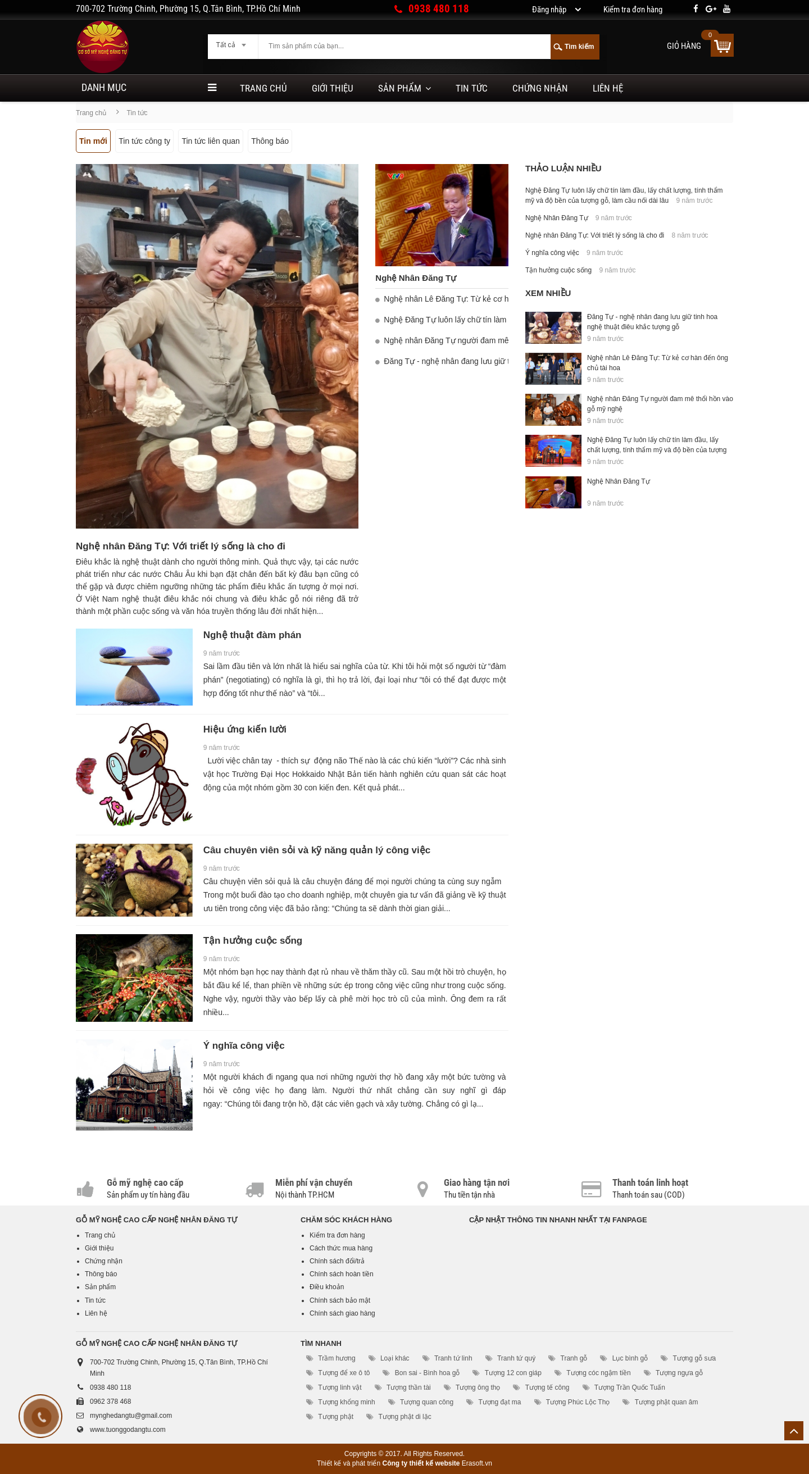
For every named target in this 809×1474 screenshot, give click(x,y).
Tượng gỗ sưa (694, 1358)
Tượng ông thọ (478, 1387)
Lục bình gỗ (630, 1358)
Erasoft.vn (477, 1463)
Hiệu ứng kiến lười (245, 729)
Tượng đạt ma (499, 1402)
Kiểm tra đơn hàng (337, 1235)
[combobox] (233, 41)
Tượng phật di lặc (404, 1417)
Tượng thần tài (409, 1387)
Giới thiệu (332, 88)
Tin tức (472, 88)
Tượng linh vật (339, 1387)
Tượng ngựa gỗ (679, 1373)
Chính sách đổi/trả (337, 1261)
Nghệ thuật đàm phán (252, 635)
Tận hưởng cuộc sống (253, 940)
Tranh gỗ (574, 1358)
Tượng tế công (547, 1387)
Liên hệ (608, 88)
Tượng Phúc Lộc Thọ (578, 1402)
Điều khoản (327, 1287)
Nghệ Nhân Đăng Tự (415, 278)
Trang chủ (263, 88)
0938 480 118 (438, 8)
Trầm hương (336, 1358)
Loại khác (395, 1358)
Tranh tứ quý (516, 1358)
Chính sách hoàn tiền (342, 1274)
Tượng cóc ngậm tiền (598, 1373)
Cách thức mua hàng (341, 1248)
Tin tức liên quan (210, 141)
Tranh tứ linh (453, 1358)
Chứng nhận (540, 88)
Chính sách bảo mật (340, 1300)
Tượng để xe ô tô (344, 1373)
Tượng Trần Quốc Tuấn (629, 1387)
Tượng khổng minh (346, 1402)
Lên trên (793, 1430)
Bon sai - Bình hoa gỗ (427, 1373)
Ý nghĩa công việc (244, 1045)
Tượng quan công (426, 1402)
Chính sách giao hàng (342, 1313)
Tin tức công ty (144, 141)
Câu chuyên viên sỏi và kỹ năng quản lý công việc (317, 850)
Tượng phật (335, 1417)
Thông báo (270, 141)
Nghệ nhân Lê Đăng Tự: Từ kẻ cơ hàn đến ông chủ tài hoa (486, 298)
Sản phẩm (399, 88)
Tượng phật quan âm (666, 1402)
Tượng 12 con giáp (513, 1373)
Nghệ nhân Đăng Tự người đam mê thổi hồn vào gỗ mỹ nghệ (490, 340)
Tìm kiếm (579, 47)
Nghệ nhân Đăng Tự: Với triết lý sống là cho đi (180, 546)
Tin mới (93, 141)
